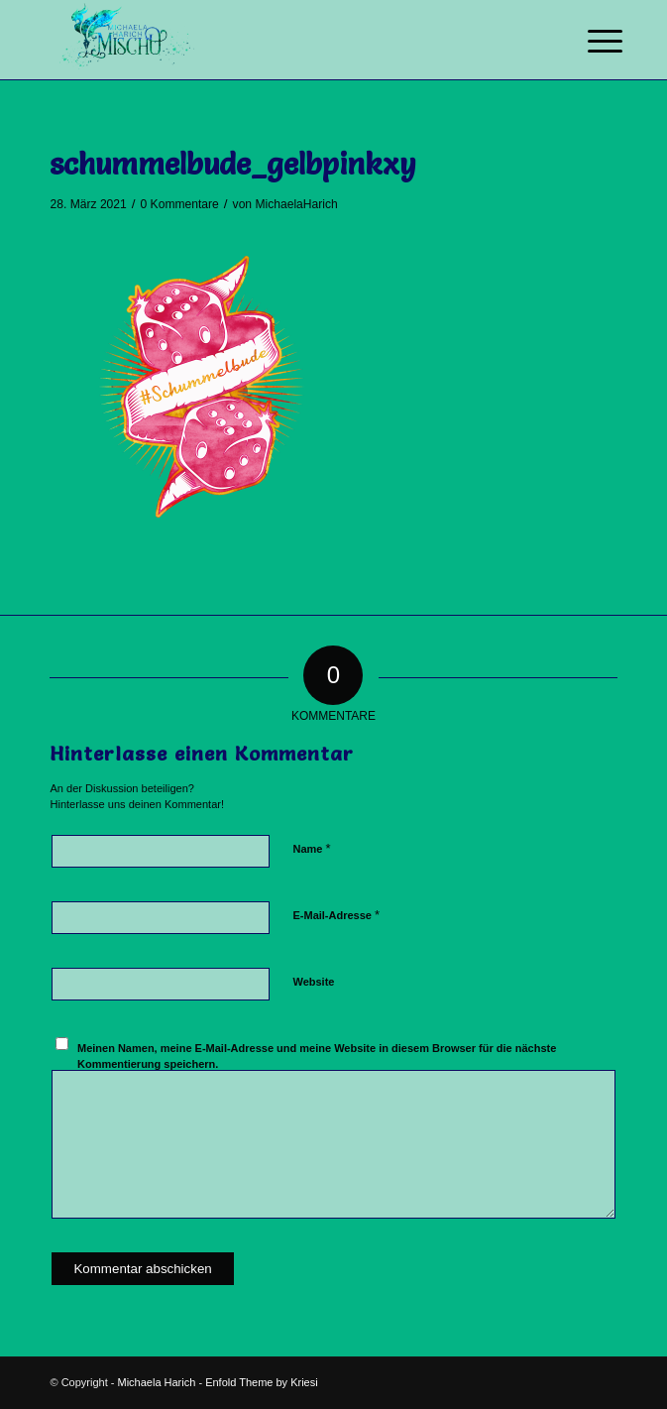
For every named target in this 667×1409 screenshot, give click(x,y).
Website (313, 982)
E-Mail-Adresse (336, 914)
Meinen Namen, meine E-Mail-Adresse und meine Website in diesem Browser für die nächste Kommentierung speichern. (316, 1056)
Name (311, 848)
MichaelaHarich (296, 204)
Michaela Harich (156, 1382)
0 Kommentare (180, 204)
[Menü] (589, 41)
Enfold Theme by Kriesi (261, 1382)
